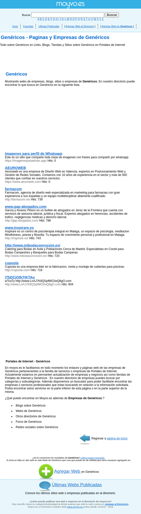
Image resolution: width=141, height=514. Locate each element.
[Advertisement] (70, 83)
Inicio (15, 26)
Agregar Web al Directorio (80, 26)
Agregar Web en (117, 26)
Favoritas (28, 26)
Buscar (63, 14)
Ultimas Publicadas (48, 26)
